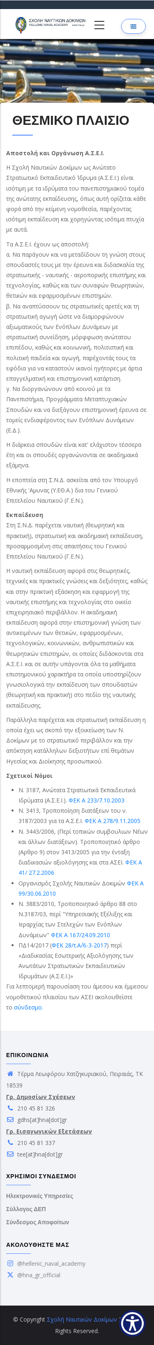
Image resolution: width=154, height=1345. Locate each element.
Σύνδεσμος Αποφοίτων (37, 1222)
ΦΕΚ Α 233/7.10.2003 (96, 800)
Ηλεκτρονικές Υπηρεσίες (39, 1196)
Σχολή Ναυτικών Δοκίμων (82, 1319)
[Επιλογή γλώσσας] (133, 26)
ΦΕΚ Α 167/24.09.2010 (80, 935)
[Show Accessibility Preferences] (132, 1323)
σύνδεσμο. (28, 1007)
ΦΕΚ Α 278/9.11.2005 (112, 821)
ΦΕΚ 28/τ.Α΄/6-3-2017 (79, 945)
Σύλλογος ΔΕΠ (26, 1209)
